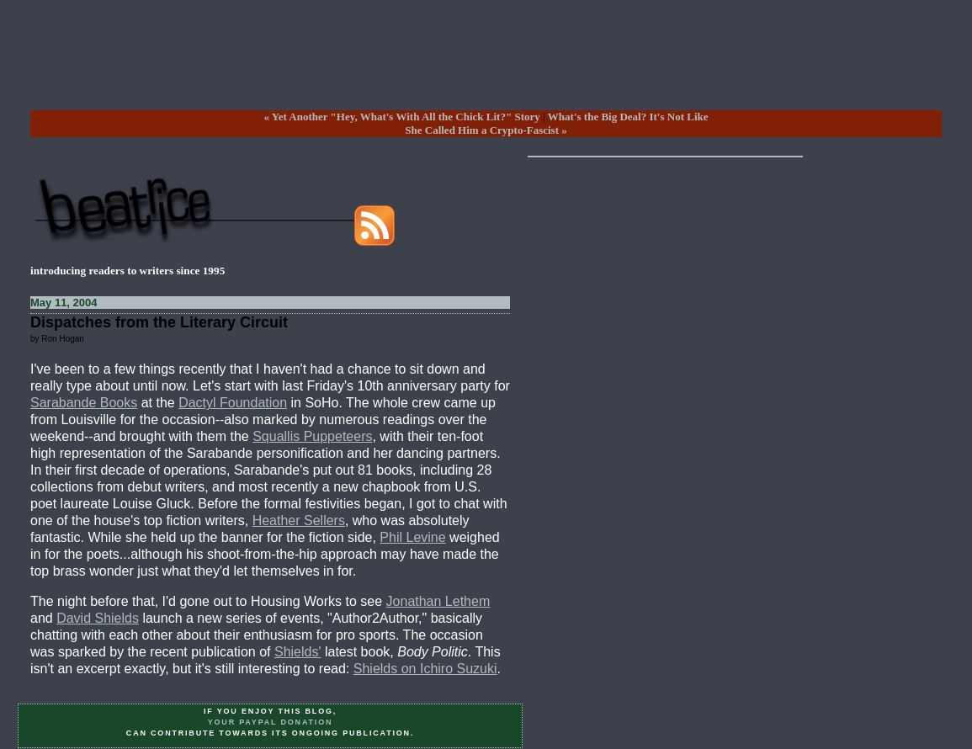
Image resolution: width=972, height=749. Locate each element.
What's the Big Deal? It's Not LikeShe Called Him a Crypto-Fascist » (556, 123)
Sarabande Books (83, 403)
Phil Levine (412, 537)
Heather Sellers (298, 520)
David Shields (97, 618)
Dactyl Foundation (232, 403)
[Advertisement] (486, 68)
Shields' (297, 652)
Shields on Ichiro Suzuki (425, 668)
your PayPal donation (270, 722)
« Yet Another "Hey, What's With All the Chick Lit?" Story (401, 116)
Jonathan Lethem (438, 601)
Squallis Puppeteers (312, 436)
